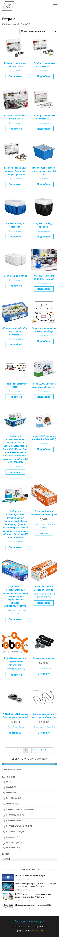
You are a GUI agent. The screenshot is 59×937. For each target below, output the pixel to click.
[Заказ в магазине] (38, 31)
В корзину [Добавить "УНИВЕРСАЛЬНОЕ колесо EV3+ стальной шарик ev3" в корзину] (15, 732)
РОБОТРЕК (39, 524)
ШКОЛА (48, 597)
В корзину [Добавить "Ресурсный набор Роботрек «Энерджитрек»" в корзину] (44, 533)
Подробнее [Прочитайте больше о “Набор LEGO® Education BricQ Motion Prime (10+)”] (44, 449)
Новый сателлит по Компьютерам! (30, 875)
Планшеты (12, 837)
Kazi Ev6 (11, 787)
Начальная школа (15, 820)
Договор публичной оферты (29, 921)
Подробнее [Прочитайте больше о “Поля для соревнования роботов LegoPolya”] (44, 341)
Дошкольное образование (20, 809)
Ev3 (38, 668)
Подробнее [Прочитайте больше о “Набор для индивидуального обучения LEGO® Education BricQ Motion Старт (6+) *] (15, 472)
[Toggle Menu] (55, 5)
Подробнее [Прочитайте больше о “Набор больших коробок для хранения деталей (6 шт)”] (44, 184)
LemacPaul (37, 930)
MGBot (11, 793)
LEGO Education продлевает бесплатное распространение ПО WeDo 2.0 (33, 895)
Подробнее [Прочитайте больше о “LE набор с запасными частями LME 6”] (15, 128)
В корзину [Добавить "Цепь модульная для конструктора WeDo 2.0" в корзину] (44, 732)
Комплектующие (15, 815)
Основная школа (16, 70)
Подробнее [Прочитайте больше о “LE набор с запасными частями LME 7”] (44, 128)
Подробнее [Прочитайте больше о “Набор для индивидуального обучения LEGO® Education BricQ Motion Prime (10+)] (15, 547)
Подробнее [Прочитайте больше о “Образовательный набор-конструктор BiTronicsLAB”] (15, 344)
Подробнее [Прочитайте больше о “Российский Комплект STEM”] (15, 396)
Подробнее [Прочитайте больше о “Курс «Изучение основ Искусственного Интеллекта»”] (15, 674)
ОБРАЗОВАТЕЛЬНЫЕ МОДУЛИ (20, 826)
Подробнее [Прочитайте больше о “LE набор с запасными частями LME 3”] (15, 76)
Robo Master (46, 668)
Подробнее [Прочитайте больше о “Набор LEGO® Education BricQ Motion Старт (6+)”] (44, 396)
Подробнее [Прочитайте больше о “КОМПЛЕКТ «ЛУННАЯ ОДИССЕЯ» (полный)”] (44, 288)
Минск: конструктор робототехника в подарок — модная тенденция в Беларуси (35, 884)
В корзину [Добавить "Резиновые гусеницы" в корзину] (44, 673)
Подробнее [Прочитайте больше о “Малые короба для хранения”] (15, 236)
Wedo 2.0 (51, 727)
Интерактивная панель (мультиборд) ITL (33, 905)
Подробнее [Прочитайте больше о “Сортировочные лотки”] (15, 285)
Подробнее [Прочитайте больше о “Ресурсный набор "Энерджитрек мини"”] (44, 602)
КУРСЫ (10, 669)
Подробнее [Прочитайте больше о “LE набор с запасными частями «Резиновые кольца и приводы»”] (15, 184)
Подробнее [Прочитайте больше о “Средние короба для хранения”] (44, 236)
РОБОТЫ (12, 848)
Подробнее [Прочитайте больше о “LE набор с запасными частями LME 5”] (44, 76)
